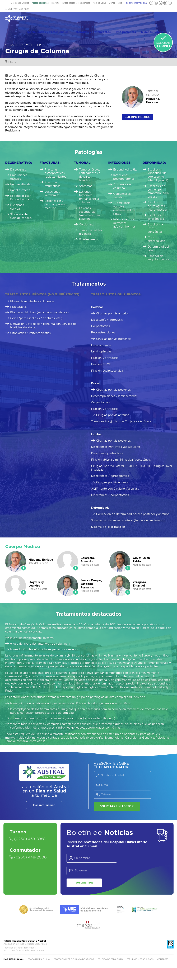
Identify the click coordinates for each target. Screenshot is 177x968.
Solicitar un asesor (117, 806)
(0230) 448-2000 (29, 858)
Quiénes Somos (155, 19)
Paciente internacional (136, 3)
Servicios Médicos (23, 45)
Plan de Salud (99, 3)
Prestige (55, 3)
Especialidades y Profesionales (56, 19)
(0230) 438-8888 (29, 839)
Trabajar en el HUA (39, 960)
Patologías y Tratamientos (100, 19)
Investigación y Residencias (76, 3)
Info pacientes (132, 19)
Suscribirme (82, 883)
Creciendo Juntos (20, 3)
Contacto (162, 960)
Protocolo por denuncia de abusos (74, 960)
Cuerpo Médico (137, 117)
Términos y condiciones (140, 960)
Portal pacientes (40, 3)
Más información (44, 805)
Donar (112, 3)
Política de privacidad (110, 960)
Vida (120, 3)
